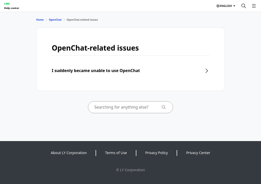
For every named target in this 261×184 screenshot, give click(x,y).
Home (40, 19)
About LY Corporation (69, 152)
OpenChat (55, 19)
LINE (7, 3)
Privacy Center (198, 152)
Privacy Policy (156, 152)
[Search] (244, 6)
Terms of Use (116, 152)
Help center (11, 8)
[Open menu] (254, 6)
